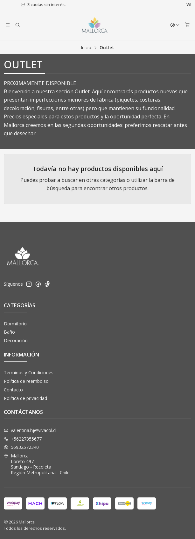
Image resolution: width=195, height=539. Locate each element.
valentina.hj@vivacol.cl (30, 430)
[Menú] (7, 25)
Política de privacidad (25, 398)
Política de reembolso (26, 381)
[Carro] (187, 25)
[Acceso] (175, 25)
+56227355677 (23, 439)
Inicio (86, 47)
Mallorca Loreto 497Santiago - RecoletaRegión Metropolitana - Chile (37, 464)
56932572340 (21, 447)
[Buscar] (17, 25)
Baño (9, 332)
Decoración (16, 340)
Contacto (13, 390)
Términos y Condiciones (28, 372)
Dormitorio (15, 324)
